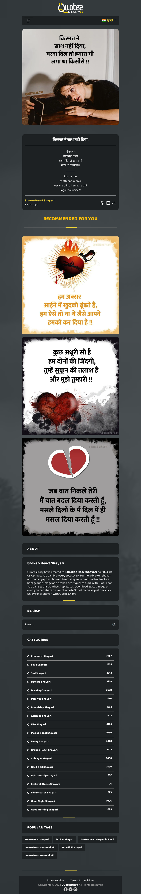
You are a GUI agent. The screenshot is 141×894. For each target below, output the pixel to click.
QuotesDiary (70, 885)
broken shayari (64, 840)
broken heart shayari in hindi (97, 840)
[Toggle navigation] (28, 20)
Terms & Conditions (82, 880)
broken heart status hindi (39, 855)
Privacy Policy (55, 880)
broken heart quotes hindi (40, 847)
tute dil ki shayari (72, 847)
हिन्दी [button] (108, 20)
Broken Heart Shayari (40, 200)
